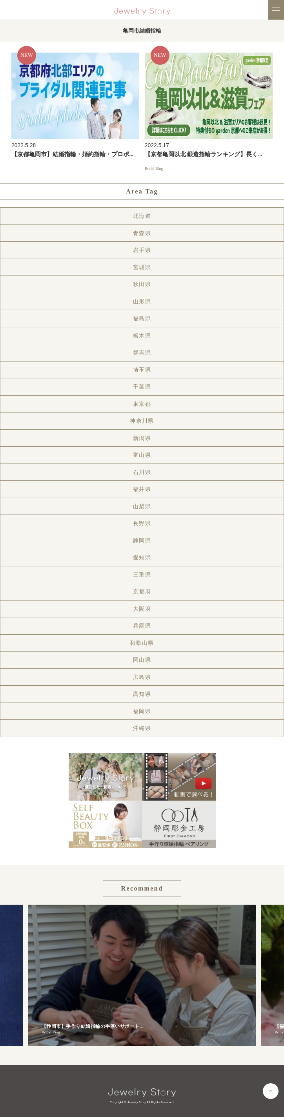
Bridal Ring (154, 168)
